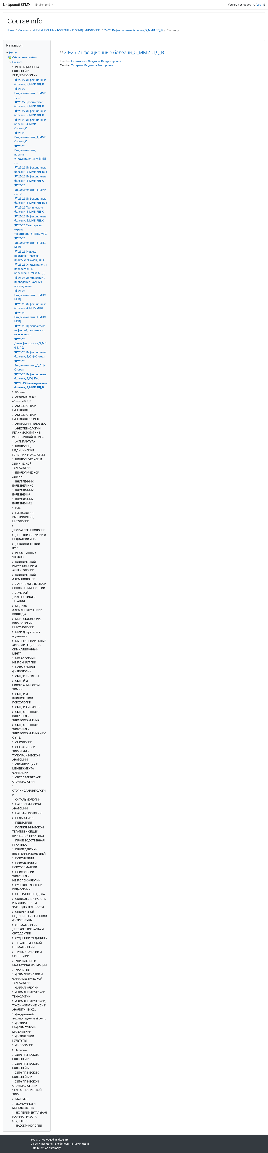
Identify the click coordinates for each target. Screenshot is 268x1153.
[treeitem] (26, 589)
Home (10, 30)
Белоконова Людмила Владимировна (96, 61)
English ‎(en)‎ (43, 4)
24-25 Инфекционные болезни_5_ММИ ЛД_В (133, 30)
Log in (260, 4)
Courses (23, 30)
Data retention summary (46, 1148)
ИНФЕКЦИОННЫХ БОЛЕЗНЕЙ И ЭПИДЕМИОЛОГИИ (66, 30)
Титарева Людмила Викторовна (92, 65)
